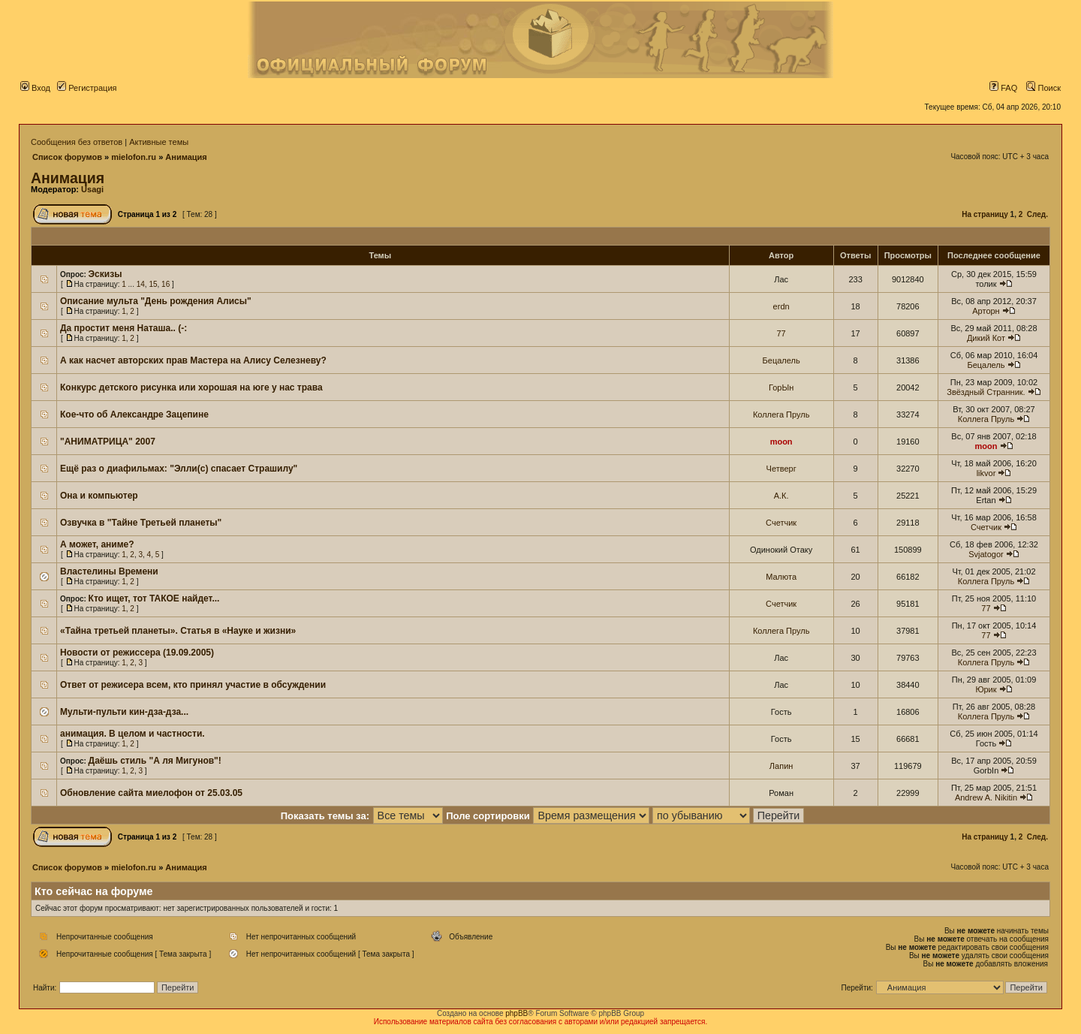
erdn (781, 306)
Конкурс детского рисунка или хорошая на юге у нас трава (191, 387)
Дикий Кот (986, 337)
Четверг (781, 468)
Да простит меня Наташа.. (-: (123, 328)
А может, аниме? (97, 544)
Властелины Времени (109, 571)
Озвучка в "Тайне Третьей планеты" (140, 522)
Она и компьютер (99, 495)
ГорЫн (781, 387)
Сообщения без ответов (76, 141)
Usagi (92, 189)
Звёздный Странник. (986, 391)
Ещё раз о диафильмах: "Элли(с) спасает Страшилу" (178, 468)
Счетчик (781, 522)
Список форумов (67, 156)
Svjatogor (985, 554)
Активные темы (158, 141)
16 (165, 284)
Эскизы (105, 274)
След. (1037, 214)
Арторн (985, 310)
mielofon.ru (133, 156)
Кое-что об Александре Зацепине (134, 414)
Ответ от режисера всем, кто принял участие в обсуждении (193, 685)
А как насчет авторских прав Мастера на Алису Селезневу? (193, 360)
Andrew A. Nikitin (986, 797)
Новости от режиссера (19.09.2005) (137, 652)
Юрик (985, 689)
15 (153, 284)
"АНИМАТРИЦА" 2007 (107, 441)
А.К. (781, 495)
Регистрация (86, 87)
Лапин (781, 765)
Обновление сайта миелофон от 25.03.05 (151, 793)
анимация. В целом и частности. (132, 733)
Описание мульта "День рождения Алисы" (155, 301)
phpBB (516, 1013)
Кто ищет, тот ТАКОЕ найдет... (154, 598)
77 (781, 333)
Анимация (185, 156)
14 (141, 284)
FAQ (1003, 87)
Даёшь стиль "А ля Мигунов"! (155, 760)
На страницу (985, 214)
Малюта (781, 576)
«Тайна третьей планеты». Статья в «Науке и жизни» (178, 631)
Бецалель (781, 360)
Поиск (1043, 87)
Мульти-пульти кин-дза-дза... (124, 712)
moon (781, 441)
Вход (35, 87)
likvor (986, 473)
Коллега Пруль (781, 414)
